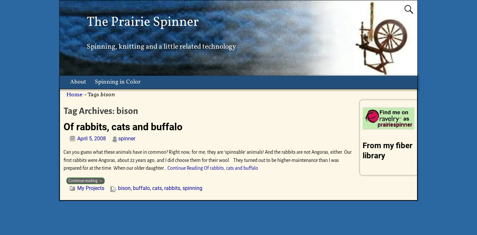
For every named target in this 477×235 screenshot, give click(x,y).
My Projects (90, 188)
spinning (192, 188)
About (78, 82)
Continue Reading (212, 168)
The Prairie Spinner (143, 22)
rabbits (172, 188)
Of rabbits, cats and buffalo (123, 127)
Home (74, 94)
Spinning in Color (118, 82)
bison (124, 188)
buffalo (141, 188)
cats (157, 188)
